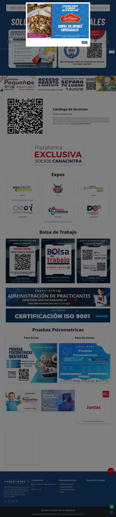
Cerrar (85, 42)
